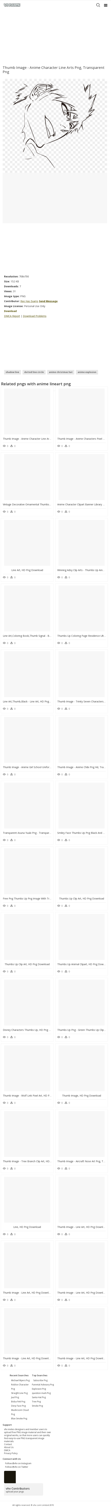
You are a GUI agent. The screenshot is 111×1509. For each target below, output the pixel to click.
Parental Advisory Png (43, 1384)
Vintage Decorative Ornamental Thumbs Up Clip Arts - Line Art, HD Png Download (50, 504)
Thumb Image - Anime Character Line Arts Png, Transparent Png (40, 438)
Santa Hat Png (39, 1397)
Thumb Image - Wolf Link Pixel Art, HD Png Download (34, 1095)
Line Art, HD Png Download (27, 570)
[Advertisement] (55, 36)
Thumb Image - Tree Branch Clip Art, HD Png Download (35, 1161)
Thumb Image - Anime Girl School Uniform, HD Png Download (38, 767)
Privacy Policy (11, 1453)
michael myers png (20, 1380)
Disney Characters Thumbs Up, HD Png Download (32, 1030)
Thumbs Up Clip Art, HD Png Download (81, 898)
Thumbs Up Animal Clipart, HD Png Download (83, 964)
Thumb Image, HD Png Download (81, 1095)
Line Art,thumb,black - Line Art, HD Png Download (32, 701)
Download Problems (34, 316)
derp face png (18, 1405)
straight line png (19, 1393)
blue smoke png (19, 1418)
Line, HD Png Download (27, 1227)
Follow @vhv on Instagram (17, 1463)
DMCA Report (12, 316)
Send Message (48, 301)
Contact (8, 1444)
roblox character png (20, 1386)
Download (10, 311)
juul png (15, 1397)
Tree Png (36, 1401)
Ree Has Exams (29, 301)
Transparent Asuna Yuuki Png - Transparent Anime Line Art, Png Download (46, 832)
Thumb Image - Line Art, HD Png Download (82, 1227)
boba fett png (18, 1401)
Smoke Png (37, 1405)
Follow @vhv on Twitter (16, 1466)
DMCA (7, 1450)
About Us (8, 1447)
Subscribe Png (40, 1380)
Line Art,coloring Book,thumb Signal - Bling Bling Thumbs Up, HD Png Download (49, 635)
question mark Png (41, 1393)
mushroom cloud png (20, 1412)
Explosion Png (39, 1388)
